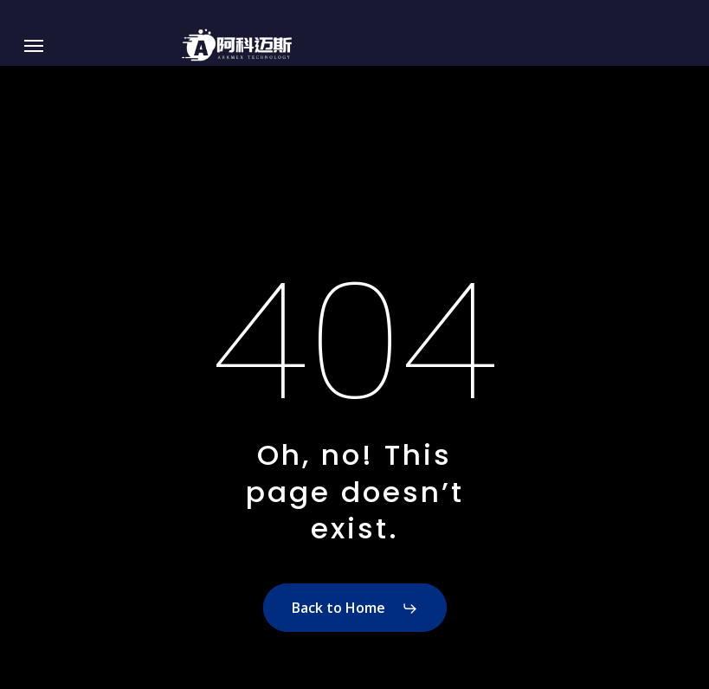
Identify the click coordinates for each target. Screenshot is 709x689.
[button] (33, 45)
